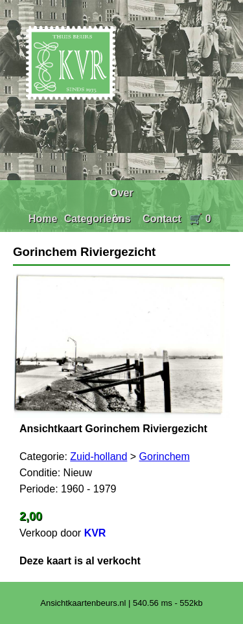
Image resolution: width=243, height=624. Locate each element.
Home (43, 218)
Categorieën (94, 218)
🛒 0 (200, 218)
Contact (162, 218)
